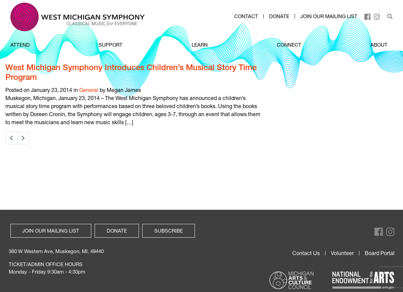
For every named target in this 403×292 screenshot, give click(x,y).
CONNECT (289, 45)
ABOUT (379, 45)
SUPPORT (110, 45)
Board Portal (380, 253)
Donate (279, 16)
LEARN (200, 45)
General (88, 90)
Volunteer (342, 253)
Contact (246, 16)
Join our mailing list (328, 16)
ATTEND (20, 45)
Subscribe (168, 231)
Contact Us (306, 253)
